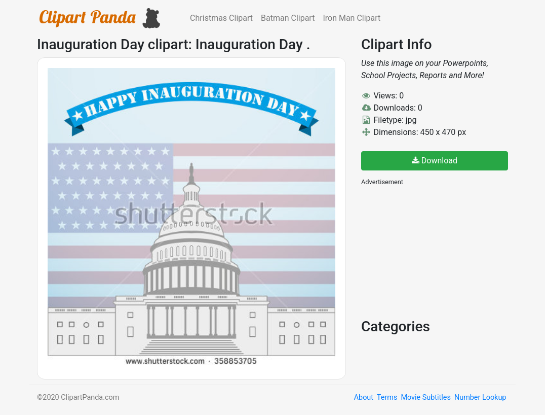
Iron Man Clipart (351, 18)
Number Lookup (480, 397)
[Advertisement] (437, 251)
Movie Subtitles (425, 397)
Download (434, 160)
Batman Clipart (288, 18)
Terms (387, 397)
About (363, 397)
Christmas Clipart (221, 18)
